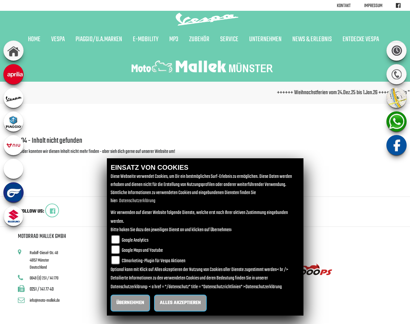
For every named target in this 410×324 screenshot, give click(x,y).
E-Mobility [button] (145, 39)
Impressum (373, 6)
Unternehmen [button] (265, 39)
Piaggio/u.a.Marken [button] (99, 39)
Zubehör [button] (199, 39)
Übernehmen (130, 303)
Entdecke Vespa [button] (361, 39)
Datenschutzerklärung (137, 201)
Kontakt (344, 6)
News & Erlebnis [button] (312, 39)
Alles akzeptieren (180, 303)
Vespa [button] (58, 39)
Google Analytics (135, 240)
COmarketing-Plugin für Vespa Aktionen (153, 261)
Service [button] (229, 39)
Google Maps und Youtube (142, 250)
